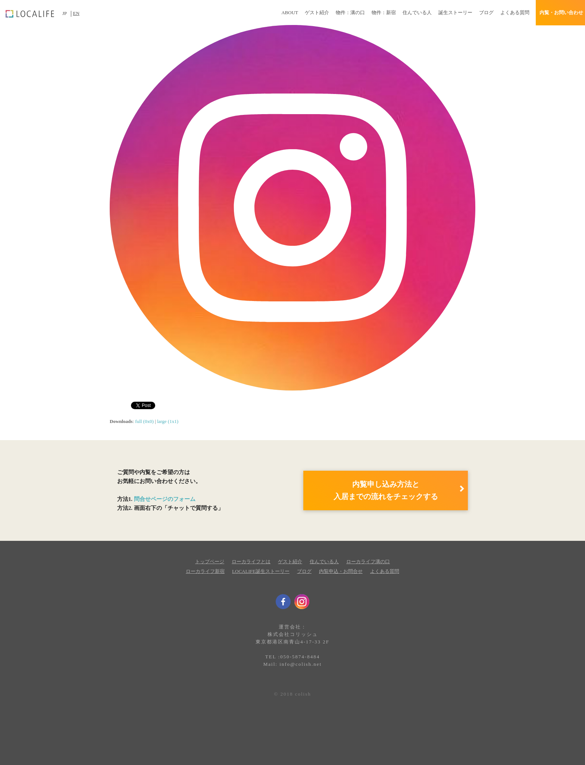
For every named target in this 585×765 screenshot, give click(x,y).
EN (76, 13)
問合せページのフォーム (164, 499)
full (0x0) (144, 421)
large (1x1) (167, 421)
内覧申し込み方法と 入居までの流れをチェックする (386, 490)
